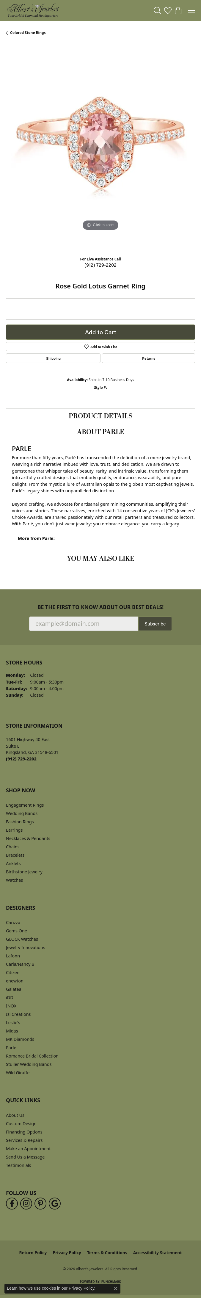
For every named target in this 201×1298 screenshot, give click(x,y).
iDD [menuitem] (9, 997)
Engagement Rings (25, 805)
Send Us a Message (25, 1157)
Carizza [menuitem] (13, 922)
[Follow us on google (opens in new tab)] (55, 1204)
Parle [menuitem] (11, 1047)
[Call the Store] (21, 759)
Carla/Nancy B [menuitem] (20, 964)
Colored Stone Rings (28, 32)
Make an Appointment (28, 1148)
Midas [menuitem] (12, 1031)
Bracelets (15, 855)
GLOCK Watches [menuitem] (22, 939)
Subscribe (155, 623)
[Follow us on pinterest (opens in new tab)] (40, 1204)
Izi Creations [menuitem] (18, 1014)
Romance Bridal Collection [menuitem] (32, 1056)
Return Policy (33, 1252)
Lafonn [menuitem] (13, 956)
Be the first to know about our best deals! (100, 607)
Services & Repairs (24, 1140)
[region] (100, 148)
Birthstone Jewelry (24, 872)
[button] (157, 10)
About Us (15, 1115)
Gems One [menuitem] (16, 931)
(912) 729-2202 (100, 264)
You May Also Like (100, 558)
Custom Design (21, 1123)
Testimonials (18, 1165)
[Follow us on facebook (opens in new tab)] (12, 1204)
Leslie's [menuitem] (13, 1022)
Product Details (101, 416)
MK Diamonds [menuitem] (20, 1039)
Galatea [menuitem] (13, 989)
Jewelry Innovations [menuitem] (25, 947)
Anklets (13, 863)
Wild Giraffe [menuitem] (17, 1072)
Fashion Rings (20, 822)
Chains (13, 847)
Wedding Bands (21, 813)
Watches (14, 880)
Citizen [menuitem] (13, 972)
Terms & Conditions (107, 1252)
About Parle (100, 432)
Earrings (14, 830)
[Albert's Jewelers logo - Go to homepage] (32, 10)
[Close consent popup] (115, 1288)
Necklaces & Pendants (28, 838)
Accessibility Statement (157, 1252)
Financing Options (24, 1132)
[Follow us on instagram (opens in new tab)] (26, 1204)
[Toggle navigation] (191, 10)
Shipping (53, 358)
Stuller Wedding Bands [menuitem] (28, 1064)
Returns (148, 358)
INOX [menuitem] (11, 1006)
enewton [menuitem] (14, 981)
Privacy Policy (67, 1252)
